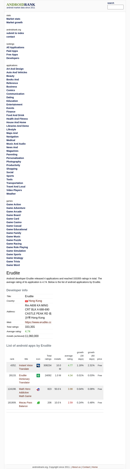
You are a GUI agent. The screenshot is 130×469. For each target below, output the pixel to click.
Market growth (14, 22)
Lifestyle (11, 129)
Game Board (13, 215)
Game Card (12, 218)
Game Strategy (14, 258)
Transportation (14, 183)
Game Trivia (13, 261)
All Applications (15, 47)
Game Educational (16, 229)
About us (76, 467)
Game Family (13, 233)
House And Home (16, 122)
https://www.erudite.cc (38, 322)
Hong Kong (35, 300)
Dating (10, 97)
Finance (10, 111)
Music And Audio (16, 143)
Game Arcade (14, 211)
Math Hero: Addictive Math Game (25, 392)
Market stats (13, 19)
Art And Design (15, 68)
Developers (12, 58)
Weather (11, 193)
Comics (10, 90)
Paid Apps (12, 51)
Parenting (11, 154)
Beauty (10, 76)
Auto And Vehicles (16, 72)
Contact (86, 467)
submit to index (15, 33)
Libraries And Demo (17, 126)
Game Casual (13, 225)
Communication (15, 93)
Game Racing (13, 243)
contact (10, 36)
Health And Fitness (17, 118)
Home (95, 467)
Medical (10, 140)
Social (9, 172)
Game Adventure (15, 208)
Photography (13, 161)
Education (12, 101)
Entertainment (14, 104)
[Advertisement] (76, 5)
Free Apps (12, 54)
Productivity (13, 165)
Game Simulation (16, 250)
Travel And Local (15, 186)
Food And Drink (15, 115)
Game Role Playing (17, 247)
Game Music (13, 236)
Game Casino (13, 222)
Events (10, 108)
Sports (10, 176)
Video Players (14, 190)
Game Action (13, 204)
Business (11, 86)
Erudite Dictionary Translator (24, 379)
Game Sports (13, 254)
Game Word (13, 265)
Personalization (15, 158)
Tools (9, 179)
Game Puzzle (13, 240)
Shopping (11, 168)
